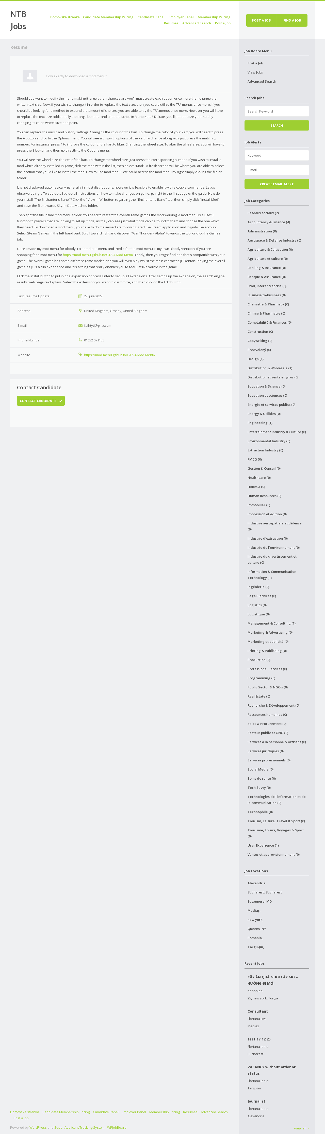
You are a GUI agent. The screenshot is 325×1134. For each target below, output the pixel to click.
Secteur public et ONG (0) (268, 732)
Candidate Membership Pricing (108, 17)
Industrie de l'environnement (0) (274, 547)
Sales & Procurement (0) (267, 723)
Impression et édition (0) (267, 514)
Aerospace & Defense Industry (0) (274, 240)
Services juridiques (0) (266, 751)
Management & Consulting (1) (272, 623)
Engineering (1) (260, 422)
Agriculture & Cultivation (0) (270, 249)
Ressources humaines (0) (267, 714)
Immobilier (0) (259, 505)
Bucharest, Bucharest (265, 892)
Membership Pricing (214, 17)
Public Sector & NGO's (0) (268, 687)
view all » (301, 1128)
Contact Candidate (41, 400)
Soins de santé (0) (262, 778)
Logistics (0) (257, 605)
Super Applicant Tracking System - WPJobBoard (90, 1127)
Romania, (255, 938)
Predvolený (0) (259, 349)
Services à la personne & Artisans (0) (277, 742)
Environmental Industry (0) (269, 441)
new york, (255, 919)
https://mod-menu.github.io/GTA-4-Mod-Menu (98, 254)
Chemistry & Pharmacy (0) (268, 304)
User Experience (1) (263, 845)
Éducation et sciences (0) (267, 395)
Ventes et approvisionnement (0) (274, 854)
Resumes (171, 23)
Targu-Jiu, (256, 947)
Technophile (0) (260, 812)
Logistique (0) (259, 614)
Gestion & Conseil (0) (264, 468)
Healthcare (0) (259, 477)
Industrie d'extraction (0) (268, 538)
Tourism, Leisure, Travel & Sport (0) (276, 821)
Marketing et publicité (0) (268, 641)
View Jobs (255, 72)
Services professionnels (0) (269, 760)
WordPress (38, 1127)
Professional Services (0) (267, 669)
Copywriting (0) (260, 340)
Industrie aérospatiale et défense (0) (275, 526)
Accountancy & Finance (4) (269, 222)
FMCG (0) (255, 459)
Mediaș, (254, 910)
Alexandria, (257, 883)
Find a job (292, 20)
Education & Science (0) (266, 386)
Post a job (261, 20)
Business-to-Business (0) (267, 295)
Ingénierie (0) (258, 586)
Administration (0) (262, 231)
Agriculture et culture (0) (268, 258)
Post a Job (223, 23)
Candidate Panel (151, 17)
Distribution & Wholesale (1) (270, 368)
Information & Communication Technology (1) (272, 574)
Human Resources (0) (264, 495)
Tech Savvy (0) (259, 787)
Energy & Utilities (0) (264, 413)
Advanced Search (196, 23)
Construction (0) (260, 331)
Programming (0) (261, 678)
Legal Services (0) (262, 596)
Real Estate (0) (259, 696)
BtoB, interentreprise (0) (267, 286)
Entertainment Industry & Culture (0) (277, 432)
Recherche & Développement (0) (273, 705)
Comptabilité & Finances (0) (269, 322)
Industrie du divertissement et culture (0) (272, 559)
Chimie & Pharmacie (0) (266, 313)
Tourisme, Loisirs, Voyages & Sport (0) (276, 833)
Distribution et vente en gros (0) (273, 377)
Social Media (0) (260, 769)
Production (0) (259, 659)
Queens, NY (257, 928)
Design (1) (256, 359)
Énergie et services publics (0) (271, 404)
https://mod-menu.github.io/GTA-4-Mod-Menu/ (119, 355)
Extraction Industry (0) (265, 450)
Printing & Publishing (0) (267, 650)
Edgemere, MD (260, 901)
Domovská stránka (65, 17)
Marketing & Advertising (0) (270, 632)
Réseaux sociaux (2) (263, 213)
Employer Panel (181, 17)
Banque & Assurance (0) (267, 277)
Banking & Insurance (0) (267, 267)
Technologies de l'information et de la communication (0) (277, 799)
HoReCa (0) (256, 486)
